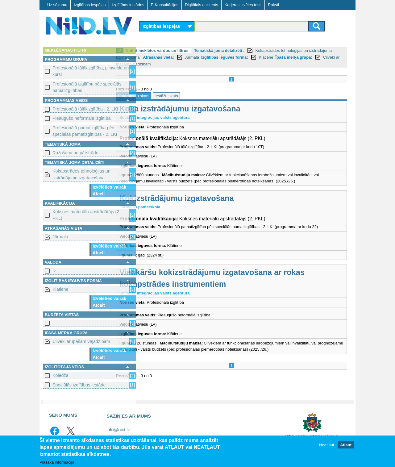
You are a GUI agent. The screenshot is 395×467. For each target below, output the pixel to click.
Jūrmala (60, 236)
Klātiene (60, 289)
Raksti (273, 4)
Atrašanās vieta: (207, 57)
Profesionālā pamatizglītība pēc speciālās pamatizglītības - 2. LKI (84, 131)
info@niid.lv (118, 429)
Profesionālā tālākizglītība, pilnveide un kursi (90, 71)
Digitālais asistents (201, 4)
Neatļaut (326, 447)
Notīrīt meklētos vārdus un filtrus (181, 50)
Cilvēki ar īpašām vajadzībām (81, 341)
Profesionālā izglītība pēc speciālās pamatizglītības (86, 87)
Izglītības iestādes (128, 4)
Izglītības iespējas (90, 4)
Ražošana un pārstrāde (75, 152)
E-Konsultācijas (164, 4)
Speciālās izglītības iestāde (79, 384)
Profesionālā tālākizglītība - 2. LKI (85, 108)
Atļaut (345, 447)
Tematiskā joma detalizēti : (244, 50)
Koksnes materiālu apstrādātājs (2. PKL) (86, 215)
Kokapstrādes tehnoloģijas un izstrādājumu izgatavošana (81, 174)
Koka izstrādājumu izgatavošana (204, 108)
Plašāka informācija (57, 464)
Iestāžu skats (191, 96)
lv (54, 270)
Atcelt (99, 193)
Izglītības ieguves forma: (273, 57)
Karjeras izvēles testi (243, 4)
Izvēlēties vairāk (109, 187)
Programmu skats (158, 96)
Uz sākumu (57, 4)
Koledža (60, 375)
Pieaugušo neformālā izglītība (81, 118)
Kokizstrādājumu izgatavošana (201, 198)
